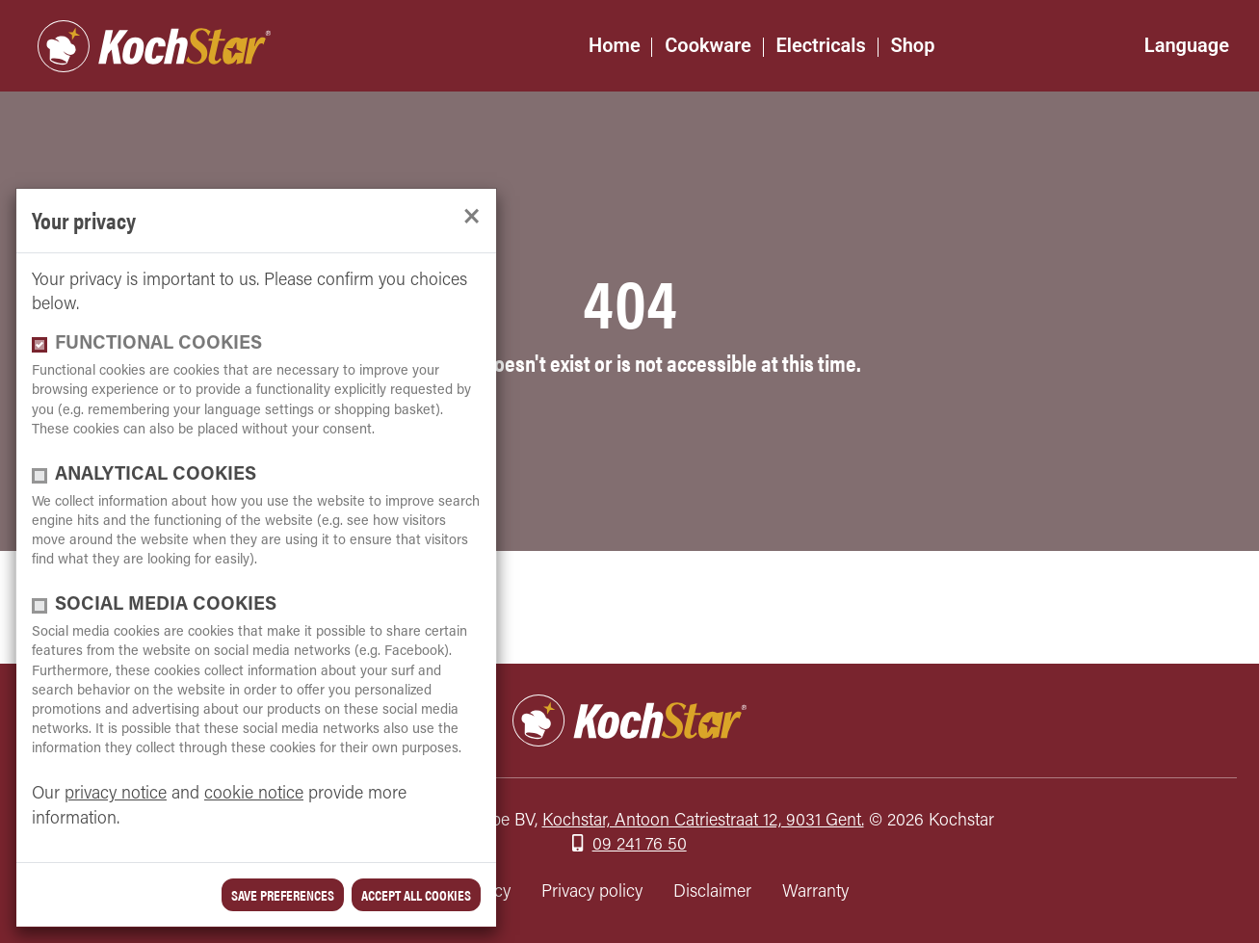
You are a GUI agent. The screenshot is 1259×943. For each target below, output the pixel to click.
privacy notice (116, 794)
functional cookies (158, 344)
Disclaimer (712, 892)
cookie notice (253, 794)
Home (615, 45)
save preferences (282, 894)
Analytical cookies (155, 475)
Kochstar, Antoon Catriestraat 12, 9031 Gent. (703, 821)
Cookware (708, 45)
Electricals (820, 45)
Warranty (815, 892)
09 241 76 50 (639, 845)
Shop (912, 45)
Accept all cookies (416, 894)
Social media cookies (165, 605)
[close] (471, 217)
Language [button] (1186, 45)
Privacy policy (592, 892)
